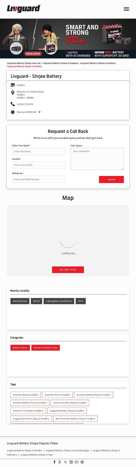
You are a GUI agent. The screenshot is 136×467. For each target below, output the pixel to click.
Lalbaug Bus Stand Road (59, 301)
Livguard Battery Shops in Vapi (37, 454)
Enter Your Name (21, 145)
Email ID (16, 159)
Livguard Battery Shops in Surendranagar (67, 450)
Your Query (76, 145)
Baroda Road (20, 301)
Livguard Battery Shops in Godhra (24, 450)
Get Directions (68, 269)
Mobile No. (18, 173)
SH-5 (80, 301)
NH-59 (36, 301)
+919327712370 (25, 104)
